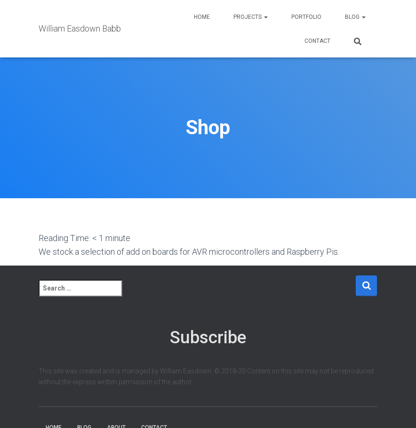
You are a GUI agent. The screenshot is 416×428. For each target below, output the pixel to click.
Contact (317, 41)
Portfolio (306, 17)
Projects (250, 17)
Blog (355, 17)
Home (202, 17)
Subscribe (208, 337)
